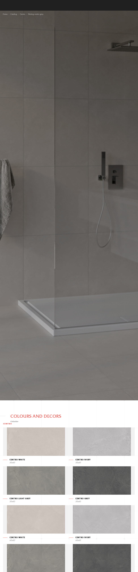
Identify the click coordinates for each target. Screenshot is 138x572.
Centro (22, 14)
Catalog (13, 14)
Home (5, 14)
